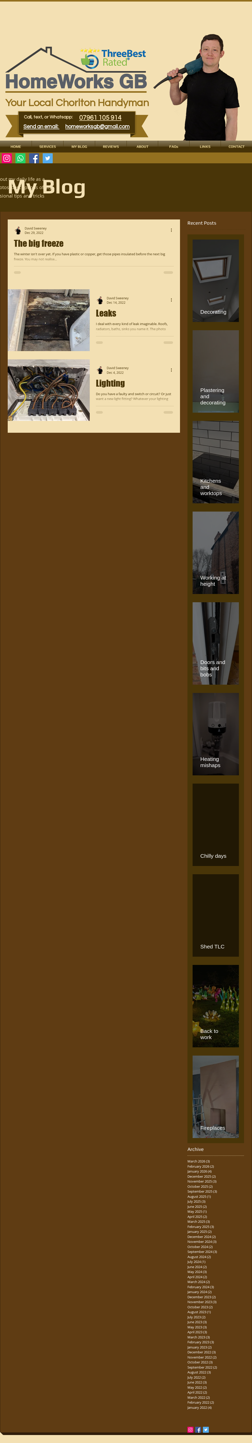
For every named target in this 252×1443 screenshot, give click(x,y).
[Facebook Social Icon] (34, 158)
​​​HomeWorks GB (76, 81)
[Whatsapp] (20, 158)
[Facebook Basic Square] (198, 1430)
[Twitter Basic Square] (206, 1430)
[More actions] (173, 230)
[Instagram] (7, 158)
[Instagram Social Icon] (190, 1430)
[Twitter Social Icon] (48, 158)
